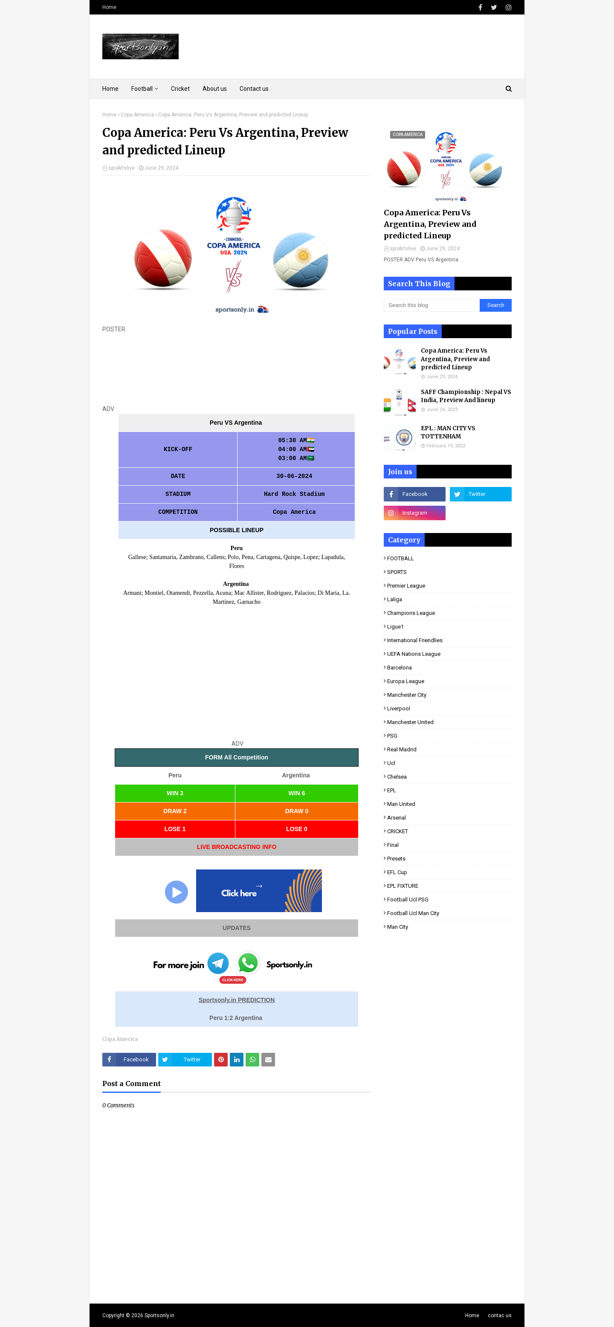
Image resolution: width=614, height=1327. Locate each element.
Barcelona (399, 667)
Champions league (411, 613)
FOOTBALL (400, 558)
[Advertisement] (236, 369)
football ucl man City (413, 913)
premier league (406, 585)
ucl (391, 763)
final (393, 845)
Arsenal (396, 817)
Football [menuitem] (142, 88)
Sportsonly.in (159, 1315)
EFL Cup (397, 872)
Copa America (137, 115)
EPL (391, 790)
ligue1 (395, 626)
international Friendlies (415, 640)
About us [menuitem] (215, 88)
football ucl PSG (408, 899)
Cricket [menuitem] (180, 88)
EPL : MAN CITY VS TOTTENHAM (448, 432)
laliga (394, 599)
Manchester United (410, 722)
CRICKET (397, 831)
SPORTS (397, 572)
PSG (392, 736)
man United (401, 804)
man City (397, 927)
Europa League (405, 681)
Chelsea (397, 777)
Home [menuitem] (110, 88)
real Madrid (402, 749)
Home (109, 7)
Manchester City (406, 695)
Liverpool (398, 708)
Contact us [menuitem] (254, 88)
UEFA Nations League (413, 654)
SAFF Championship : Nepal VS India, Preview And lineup (466, 396)
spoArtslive (121, 168)
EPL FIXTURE (402, 886)
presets (396, 858)
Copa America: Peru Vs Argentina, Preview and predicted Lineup (430, 224)
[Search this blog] (432, 305)
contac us (500, 1315)
